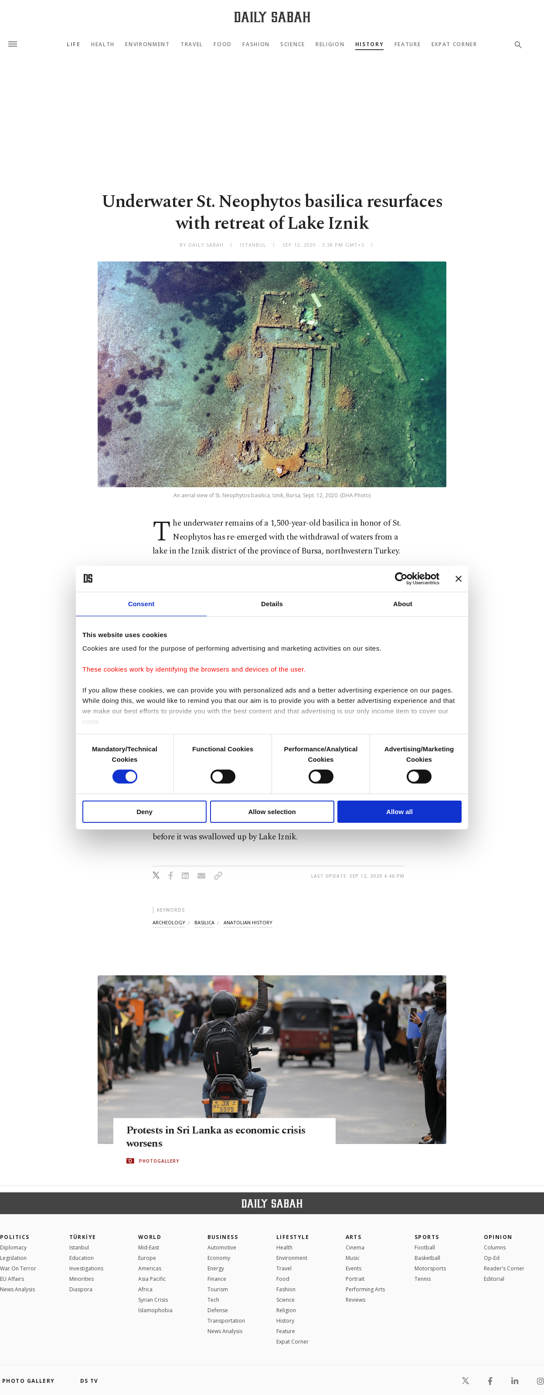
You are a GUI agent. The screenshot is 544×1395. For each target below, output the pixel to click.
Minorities (81, 1279)
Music (353, 1258)
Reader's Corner (504, 1268)
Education (81, 1258)
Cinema (355, 1247)
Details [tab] (272, 603)
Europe (147, 1258)
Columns (495, 1247)
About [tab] (402, 603)
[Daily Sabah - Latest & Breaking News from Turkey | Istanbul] (272, 16)
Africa (145, 1289)
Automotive (221, 1247)
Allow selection (272, 811)
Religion (330, 44)
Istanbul (79, 1247)
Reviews (355, 1299)
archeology (169, 922)
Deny (144, 811)
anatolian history (248, 922)
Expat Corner (454, 44)
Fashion (256, 44)
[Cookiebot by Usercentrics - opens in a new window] (401, 578)
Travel (191, 44)
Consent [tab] (141, 603)
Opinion (498, 1237)
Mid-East (148, 1247)
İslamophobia (155, 1310)
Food (223, 44)
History (369, 44)
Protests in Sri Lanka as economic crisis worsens (218, 1137)
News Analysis (17, 1289)
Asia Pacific (152, 1279)
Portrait (355, 1279)
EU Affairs (12, 1279)
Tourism (217, 1289)
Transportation (226, 1320)
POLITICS (15, 1237)
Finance (216, 1279)
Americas (149, 1268)
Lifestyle (292, 1237)
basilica (204, 922)
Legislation (13, 1258)
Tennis (423, 1279)
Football (425, 1247)
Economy (218, 1258)
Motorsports (430, 1268)
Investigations (86, 1268)
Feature (407, 44)
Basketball (427, 1258)
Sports (427, 1237)
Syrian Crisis (153, 1299)
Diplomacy (13, 1247)
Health (103, 44)
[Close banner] (459, 578)
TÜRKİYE (82, 1237)
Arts (354, 1237)
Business (222, 1237)
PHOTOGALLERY (159, 1161)
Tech (213, 1299)
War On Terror (18, 1268)
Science (292, 44)
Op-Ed (492, 1258)
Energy (215, 1268)
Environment (147, 44)
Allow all (399, 811)
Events (353, 1268)
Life (74, 44)
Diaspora (80, 1289)
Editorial (494, 1279)
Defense (217, 1310)
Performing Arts (365, 1289)
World (149, 1237)
